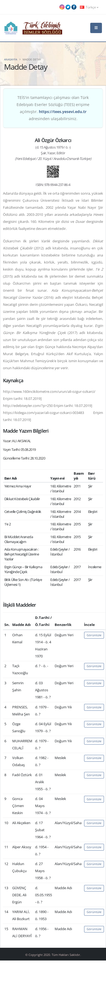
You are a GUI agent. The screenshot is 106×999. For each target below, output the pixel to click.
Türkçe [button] (89, 7)
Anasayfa (10, 59)
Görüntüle (94, 635)
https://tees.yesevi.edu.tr (62, 111)
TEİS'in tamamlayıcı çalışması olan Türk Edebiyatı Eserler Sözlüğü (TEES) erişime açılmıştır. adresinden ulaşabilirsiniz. (53, 108)
